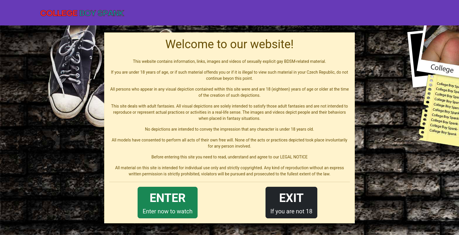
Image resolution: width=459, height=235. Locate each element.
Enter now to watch (167, 202)
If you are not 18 (291, 202)
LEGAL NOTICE (294, 157)
